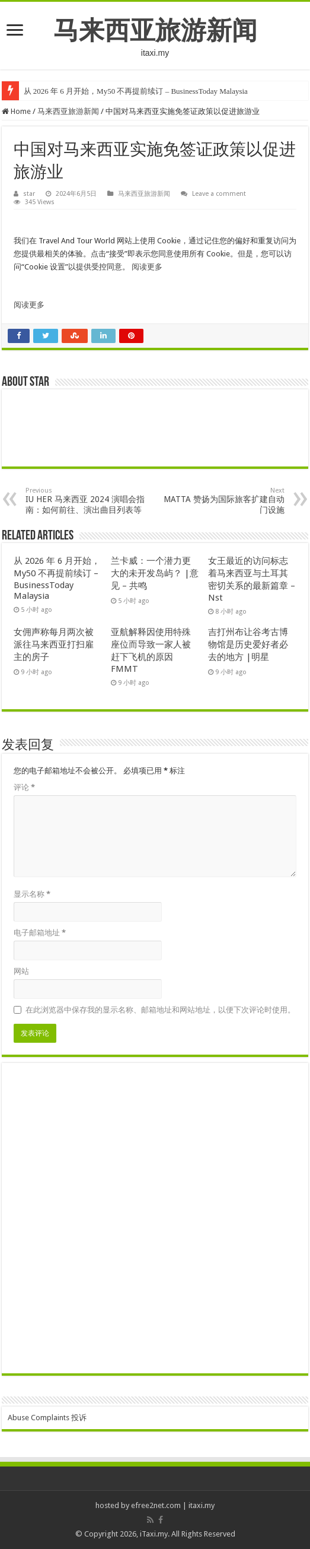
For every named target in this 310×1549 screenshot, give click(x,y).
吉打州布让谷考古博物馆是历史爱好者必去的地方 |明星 (248, 644)
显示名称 (32, 894)
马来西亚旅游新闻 (155, 30)
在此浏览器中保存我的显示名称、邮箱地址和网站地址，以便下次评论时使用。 (160, 1009)
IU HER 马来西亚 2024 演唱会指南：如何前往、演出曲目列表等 (86, 501)
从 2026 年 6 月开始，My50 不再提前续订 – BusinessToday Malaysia (136, 91)
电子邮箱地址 (40, 932)
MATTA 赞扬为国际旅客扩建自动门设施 (224, 501)
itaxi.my (201, 1505)
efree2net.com (156, 1505)
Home (16, 111)
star (29, 194)
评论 (24, 787)
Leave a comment (219, 194)
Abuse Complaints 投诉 (47, 1417)
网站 (21, 971)
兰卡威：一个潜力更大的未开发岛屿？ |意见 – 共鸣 (155, 573)
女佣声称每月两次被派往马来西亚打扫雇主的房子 (54, 644)
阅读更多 (147, 266)
